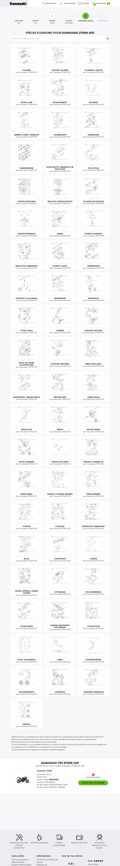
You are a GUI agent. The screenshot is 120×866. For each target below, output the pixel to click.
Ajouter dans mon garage (93, 783)
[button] (22, 779)
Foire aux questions (19, 860)
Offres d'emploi (17, 862)
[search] (107, 38)
